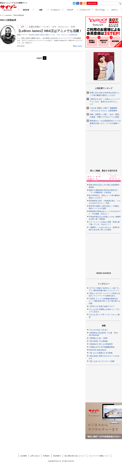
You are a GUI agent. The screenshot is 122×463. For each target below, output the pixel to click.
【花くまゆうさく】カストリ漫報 (101, 361)
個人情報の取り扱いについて (75, 456)
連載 (40, 10)
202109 (31, 35)
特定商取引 (57, 456)
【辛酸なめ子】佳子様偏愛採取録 (101, 347)
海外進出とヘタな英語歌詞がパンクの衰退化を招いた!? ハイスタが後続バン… (105, 123)
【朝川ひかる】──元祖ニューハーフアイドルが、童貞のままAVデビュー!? (105, 101)
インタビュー (55, 10)
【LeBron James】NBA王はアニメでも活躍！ (49, 31)
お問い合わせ (35, 456)
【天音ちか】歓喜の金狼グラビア (101, 306)
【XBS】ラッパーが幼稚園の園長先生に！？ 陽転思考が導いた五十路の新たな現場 (104, 301)
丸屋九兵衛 (73, 35)
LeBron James (39, 35)
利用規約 (46, 456)
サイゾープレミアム (8, 7)
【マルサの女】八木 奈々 (98, 330)
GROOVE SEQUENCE (97, 350)
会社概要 (23, 456)
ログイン (114, 10)
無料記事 (26, 10)
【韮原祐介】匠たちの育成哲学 (101, 344)
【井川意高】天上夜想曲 (98, 341)
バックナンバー (85, 10)
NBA (47, 35)
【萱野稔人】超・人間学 (98, 338)
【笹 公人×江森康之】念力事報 (100, 353)
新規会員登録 (92, 3)
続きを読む (78, 46)
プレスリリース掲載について (99, 456)
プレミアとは (100, 10)
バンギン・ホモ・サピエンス (59, 35)
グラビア (70, 10)
